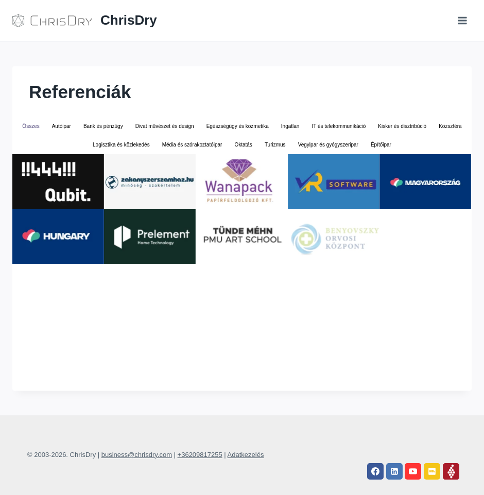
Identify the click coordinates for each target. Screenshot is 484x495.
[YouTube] (413, 471)
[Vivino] (451, 471)
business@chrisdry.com (136, 455)
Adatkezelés (246, 455)
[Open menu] (462, 20)
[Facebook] (375, 471)
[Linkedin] (394, 471)
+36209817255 (200, 455)
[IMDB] (432, 471)
